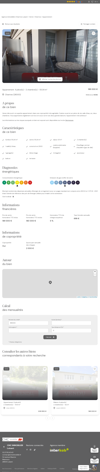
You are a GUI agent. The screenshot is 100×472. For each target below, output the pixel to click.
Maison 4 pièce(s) (61, 403)
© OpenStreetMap (92, 297)
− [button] (95, 274)
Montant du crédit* (14, 320)
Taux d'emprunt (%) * (58, 327)
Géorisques (69, 120)
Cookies (62, 468)
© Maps (84, 297)
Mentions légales (32, 468)
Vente (31, 17)
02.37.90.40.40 (7, 452)
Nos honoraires (7, 468)
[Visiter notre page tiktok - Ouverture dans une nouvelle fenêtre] (35, 450)
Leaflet (78, 297)
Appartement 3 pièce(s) (12, 403)
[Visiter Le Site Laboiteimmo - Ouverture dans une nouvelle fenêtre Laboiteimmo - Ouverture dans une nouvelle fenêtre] (88, 469)
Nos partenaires (19, 468)
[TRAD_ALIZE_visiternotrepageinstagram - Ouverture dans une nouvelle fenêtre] (30, 449)
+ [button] (95, 271)
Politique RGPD (52, 468)
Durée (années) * (57, 320)
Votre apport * (13, 327)
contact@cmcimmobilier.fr (11, 455)
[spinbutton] (71, 330)
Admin (43, 468)
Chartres (38, 17)
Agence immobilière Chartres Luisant (15, 17)
